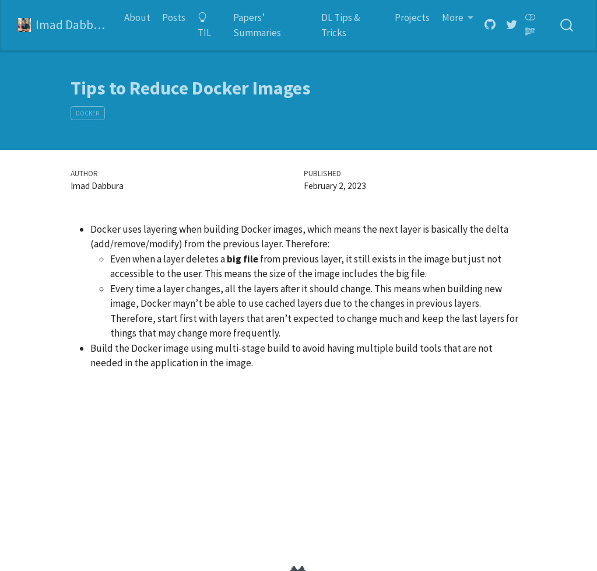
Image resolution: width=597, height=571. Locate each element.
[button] (458, 18)
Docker (87, 113)
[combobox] (567, 25)
